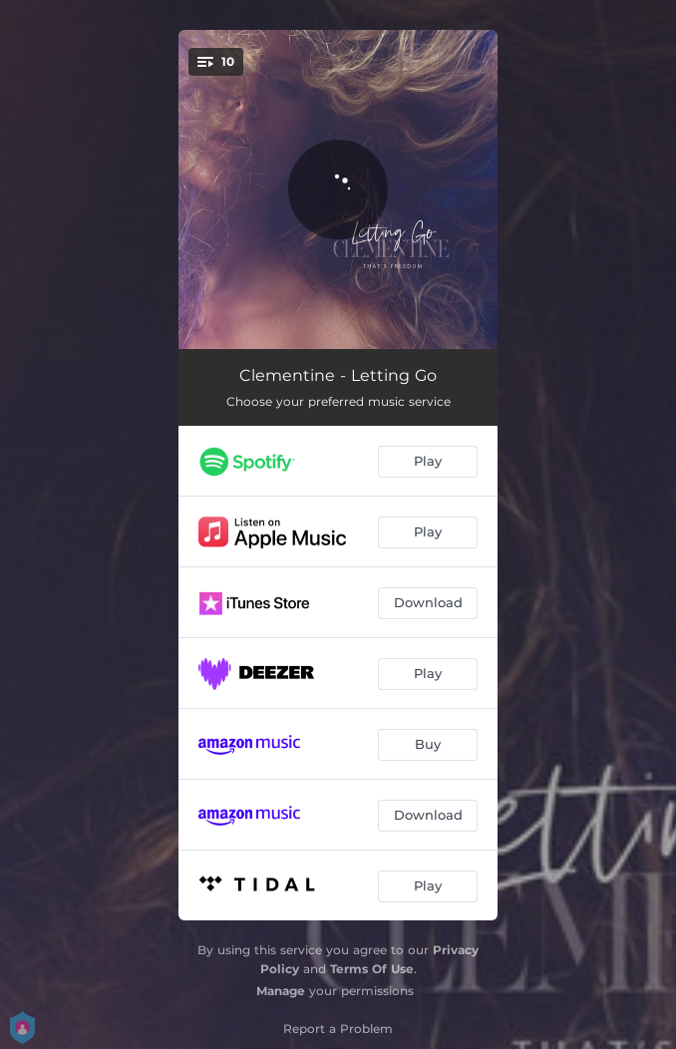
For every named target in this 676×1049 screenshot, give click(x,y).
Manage (280, 990)
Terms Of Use (372, 968)
